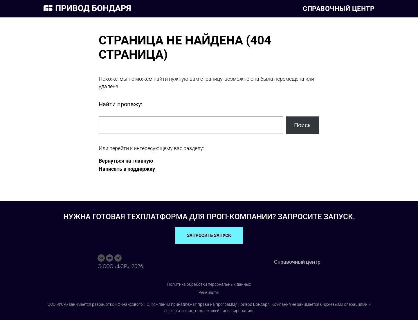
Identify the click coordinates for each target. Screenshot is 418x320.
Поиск (302, 125)
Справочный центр (338, 9)
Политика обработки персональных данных (209, 284)
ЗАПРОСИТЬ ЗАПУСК (209, 235)
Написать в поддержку (127, 169)
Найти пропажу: (120, 104)
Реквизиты (209, 292)
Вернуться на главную (126, 161)
